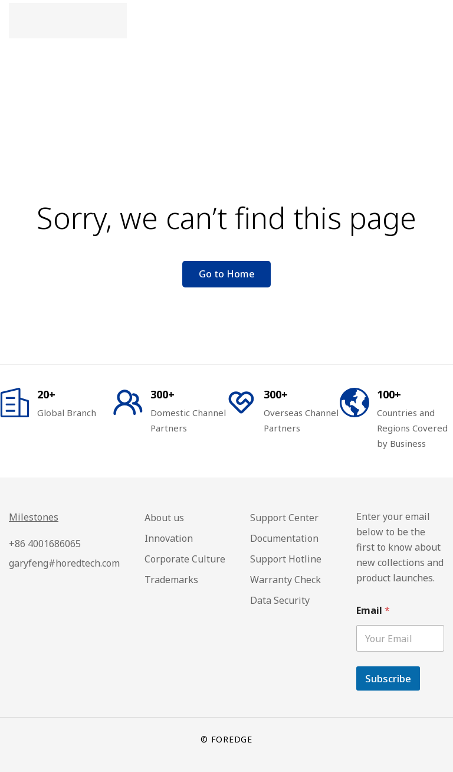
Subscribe (388, 678)
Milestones (33, 517)
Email (373, 610)
